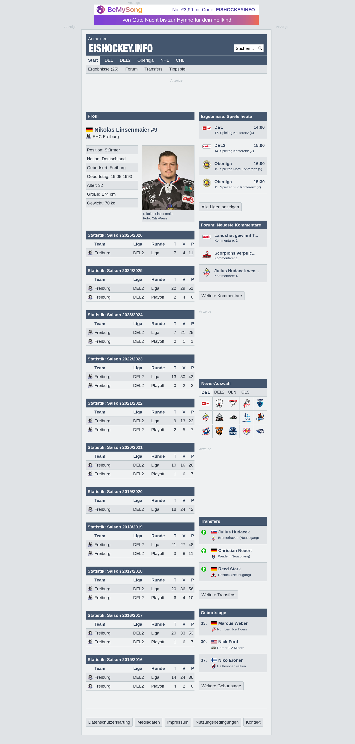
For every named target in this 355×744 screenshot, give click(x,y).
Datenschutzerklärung (109, 722)
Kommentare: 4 (226, 276)
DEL (109, 60)
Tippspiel (177, 69)
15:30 (259, 181)
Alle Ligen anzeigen (220, 206)
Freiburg (102, 252)
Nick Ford (228, 641)
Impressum (177, 722)
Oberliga (145, 60)
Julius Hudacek (234, 532)
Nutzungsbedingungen (217, 722)
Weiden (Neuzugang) (230, 556)
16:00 (259, 163)
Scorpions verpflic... (235, 253)
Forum (131, 69)
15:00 (259, 145)
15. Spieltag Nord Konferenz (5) (238, 169)
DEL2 (125, 60)
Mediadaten (148, 722)
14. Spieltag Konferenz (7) (234, 151)
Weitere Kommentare (221, 295)
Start (93, 60)
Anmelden (98, 38)
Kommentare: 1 (226, 240)
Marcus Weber (233, 623)
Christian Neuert (235, 550)
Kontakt (253, 722)
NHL (165, 60)
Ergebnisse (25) (103, 69)
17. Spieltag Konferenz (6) (234, 133)
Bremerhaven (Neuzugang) (235, 538)
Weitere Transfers (218, 594)
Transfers (153, 69)
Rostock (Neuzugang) (231, 575)
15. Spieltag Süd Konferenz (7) (237, 187)
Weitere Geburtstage (221, 685)
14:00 (259, 127)
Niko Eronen (231, 660)
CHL (180, 60)
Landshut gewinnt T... (236, 235)
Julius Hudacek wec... (236, 270)
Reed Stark (229, 569)
